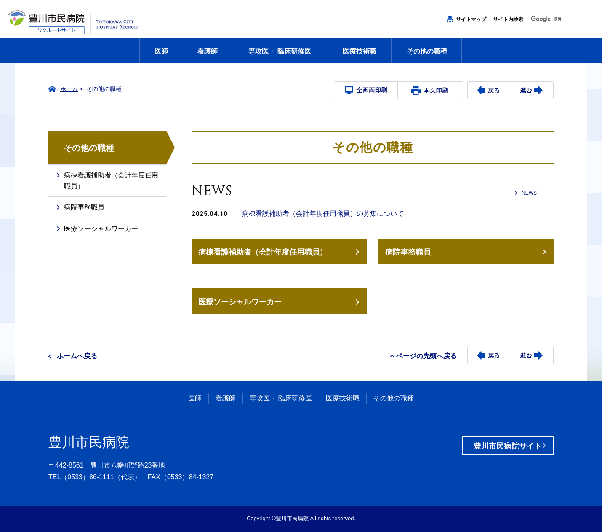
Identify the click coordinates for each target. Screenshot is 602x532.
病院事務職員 (408, 251)
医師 (161, 51)
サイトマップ (471, 19)
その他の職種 (427, 51)
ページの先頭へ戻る (426, 356)
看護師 (207, 51)
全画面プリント (366, 90)
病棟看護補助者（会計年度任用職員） (262, 251)
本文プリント (429, 90)
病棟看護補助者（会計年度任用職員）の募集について (323, 213)
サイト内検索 (508, 19)
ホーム (69, 89)
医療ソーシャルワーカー (240, 301)
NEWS (529, 193)
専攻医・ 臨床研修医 (279, 51)
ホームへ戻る (77, 356)
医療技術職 (359, 51)
